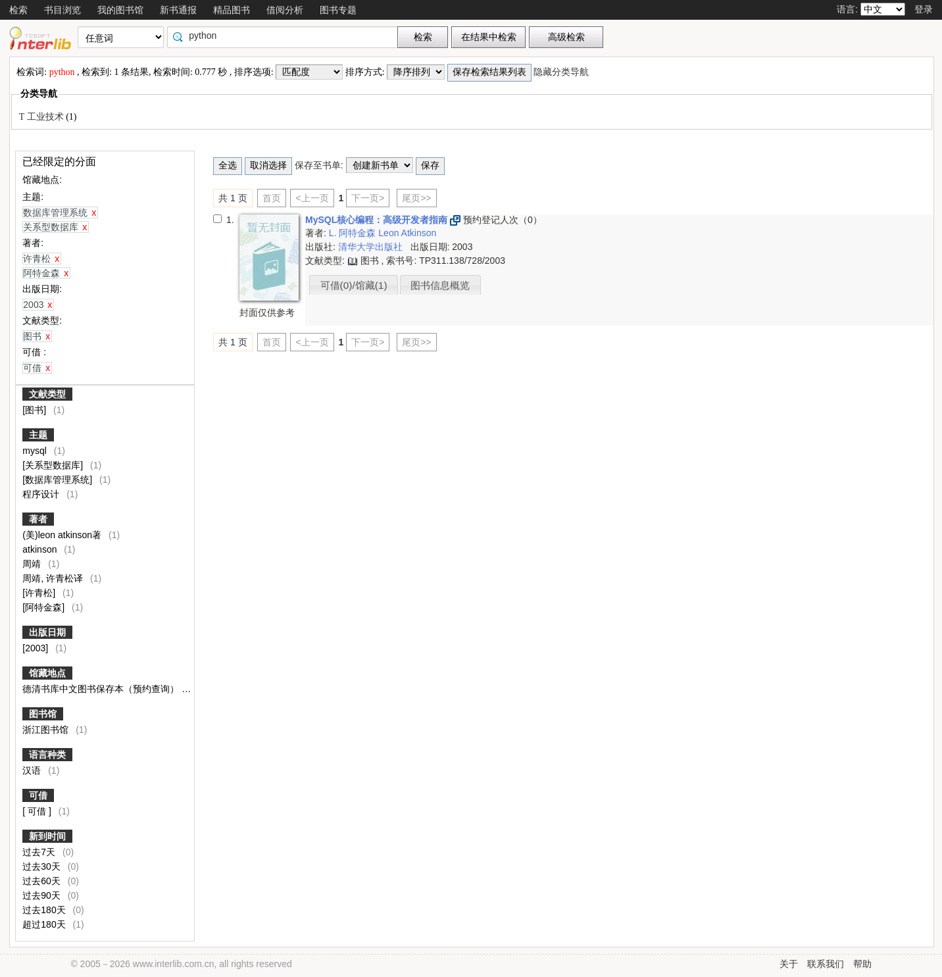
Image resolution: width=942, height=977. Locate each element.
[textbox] (285, 35)
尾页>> (416, 198)
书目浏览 (62, 10)
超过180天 (45, 924)
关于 (789, 964)
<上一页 (311, 198)
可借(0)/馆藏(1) (353, 285)
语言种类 (47, 754)
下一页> (367, 198)
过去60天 (42, 881)
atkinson (40, 549)
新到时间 (47, 836)
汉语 (32, 770)
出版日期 (47, 632)
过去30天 (42, 866)
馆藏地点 (47, 673)
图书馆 (43, 714)
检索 (18, 10)
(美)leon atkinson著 (63, 535)
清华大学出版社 (371, 246)
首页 (271, 198)
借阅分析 (284, 10)
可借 (38, 795)
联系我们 (825, 964)
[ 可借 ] (46, 811)
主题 (38, 435)
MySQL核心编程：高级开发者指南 (377, 219)
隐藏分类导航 (562, 72)
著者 (38, 519)
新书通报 (178, 10)
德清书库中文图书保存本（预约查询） (102, 689)
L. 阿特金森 (353, 233)
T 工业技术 (42, 117)
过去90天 (42, 895)
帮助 (862, 964)
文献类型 (47, 394)
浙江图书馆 (46, 729)
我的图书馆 (120, 10)
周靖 (32, 564)
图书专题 (338, 10)
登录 (923, 9)
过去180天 (45, 910)
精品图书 (231, 10)
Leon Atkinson (407, 233)
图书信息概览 (440, 285)
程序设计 (42, 494)
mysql (35, 450)
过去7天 (40, 852)
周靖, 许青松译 (54, 578)
